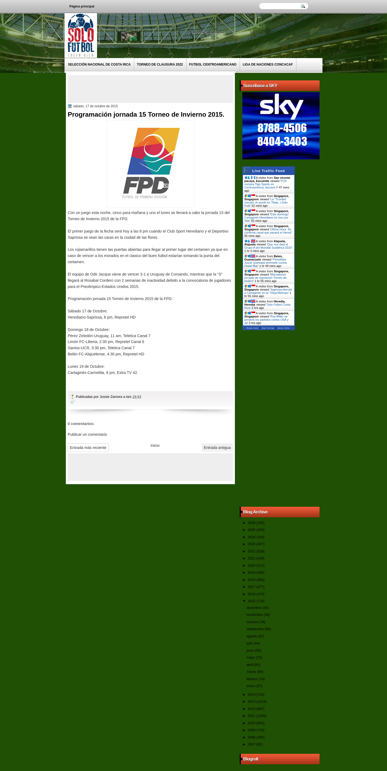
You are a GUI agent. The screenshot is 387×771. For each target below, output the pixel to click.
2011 (252, 716)
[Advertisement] (167, 89)
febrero (252, 679)
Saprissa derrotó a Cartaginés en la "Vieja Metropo (268, 291)
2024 (252, 537)
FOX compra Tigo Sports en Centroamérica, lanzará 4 (265, 184)
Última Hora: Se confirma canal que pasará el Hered (267, 231)
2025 (252, 530)
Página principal (81, 6)
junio (250, 650)
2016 (252, 594)
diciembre (254, 608)
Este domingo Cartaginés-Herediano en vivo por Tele (266, 217)
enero (251, 686)
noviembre (255, 615)
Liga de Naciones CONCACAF (268, 64)
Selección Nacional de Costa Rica (99, 64)
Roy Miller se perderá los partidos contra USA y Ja (266, 319)
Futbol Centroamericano (212, 64)
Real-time (253, 328)
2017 (252, 587)
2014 (252, 695)
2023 (252, 544)
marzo (251, 672)
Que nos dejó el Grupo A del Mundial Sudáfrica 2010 (268, 246)
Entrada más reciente (88, 447)
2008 (252, 737)
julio (249, 643)
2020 (252, 565)
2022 (252, 551)
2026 (252, 523)
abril (250, 665)
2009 (252, 730)
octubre (252, 622)
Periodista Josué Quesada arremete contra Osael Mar (265, 262)
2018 (252, 580)
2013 (252, 701)
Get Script (268, 328)
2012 (252, 709)
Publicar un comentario (87, 434)
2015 (252, 601)
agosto (252, 636)
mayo (251, 657)
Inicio (154, 445)
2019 (252, 572)
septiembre (255, 629)
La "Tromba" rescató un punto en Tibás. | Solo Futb (266, 202)
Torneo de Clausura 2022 (160, 64)
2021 (252, 558)
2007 (252, 744)
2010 (252, 723)
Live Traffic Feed (268, 171)
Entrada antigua (217, 447)
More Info (283, 328)
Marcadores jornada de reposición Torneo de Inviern (265, 278)
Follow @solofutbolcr (207, 32)
